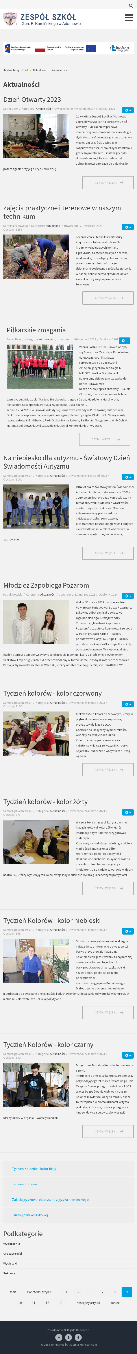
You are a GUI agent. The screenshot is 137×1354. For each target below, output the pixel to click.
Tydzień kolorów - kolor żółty (45, 801)
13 (61, 1303)
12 (47, 1303)
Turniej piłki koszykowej (30, 1215)
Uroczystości (12, 1253)
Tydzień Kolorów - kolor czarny (48, 1044)
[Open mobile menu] (129, 17)
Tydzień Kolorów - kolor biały (34, 1168)
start (13, 1292)
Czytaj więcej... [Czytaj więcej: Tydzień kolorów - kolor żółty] (106, 888)
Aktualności (43, 109)
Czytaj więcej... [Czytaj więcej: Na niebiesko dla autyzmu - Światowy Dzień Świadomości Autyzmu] (106, 553)
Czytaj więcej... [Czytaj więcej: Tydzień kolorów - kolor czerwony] (106, 769)
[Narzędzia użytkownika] (128, 110)
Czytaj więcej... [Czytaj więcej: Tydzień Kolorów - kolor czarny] (106, 1131)
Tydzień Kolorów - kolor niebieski (52, 920)
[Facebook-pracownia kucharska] (78, 1338)
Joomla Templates (52, 1345)
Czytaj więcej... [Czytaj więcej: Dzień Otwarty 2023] (106, 182)
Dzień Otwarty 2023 (32, 99)
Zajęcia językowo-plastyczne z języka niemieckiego (50, 1199)
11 (33, 1303)
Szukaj (131, 6)
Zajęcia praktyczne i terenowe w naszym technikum (62, 212)
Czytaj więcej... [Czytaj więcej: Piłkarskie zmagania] (102, 439)
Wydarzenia (11, 1244)
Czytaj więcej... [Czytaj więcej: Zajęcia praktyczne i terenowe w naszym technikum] (106, 298)
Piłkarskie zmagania (36, 330)
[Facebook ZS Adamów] (58, 1338)
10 (20, 1303)
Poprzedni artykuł (39, 1292)
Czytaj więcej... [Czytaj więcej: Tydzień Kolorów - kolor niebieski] (106, 1012)
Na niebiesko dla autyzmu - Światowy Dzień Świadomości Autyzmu (66, 462)
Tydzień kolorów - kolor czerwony (52, 693)
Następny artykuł (88, 1303)
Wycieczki (10, 1263)
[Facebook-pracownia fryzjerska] (68, 1338)
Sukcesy (9, 1273)
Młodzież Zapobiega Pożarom (46, 585)
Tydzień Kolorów (24, 1184)
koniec (115, 1303)
